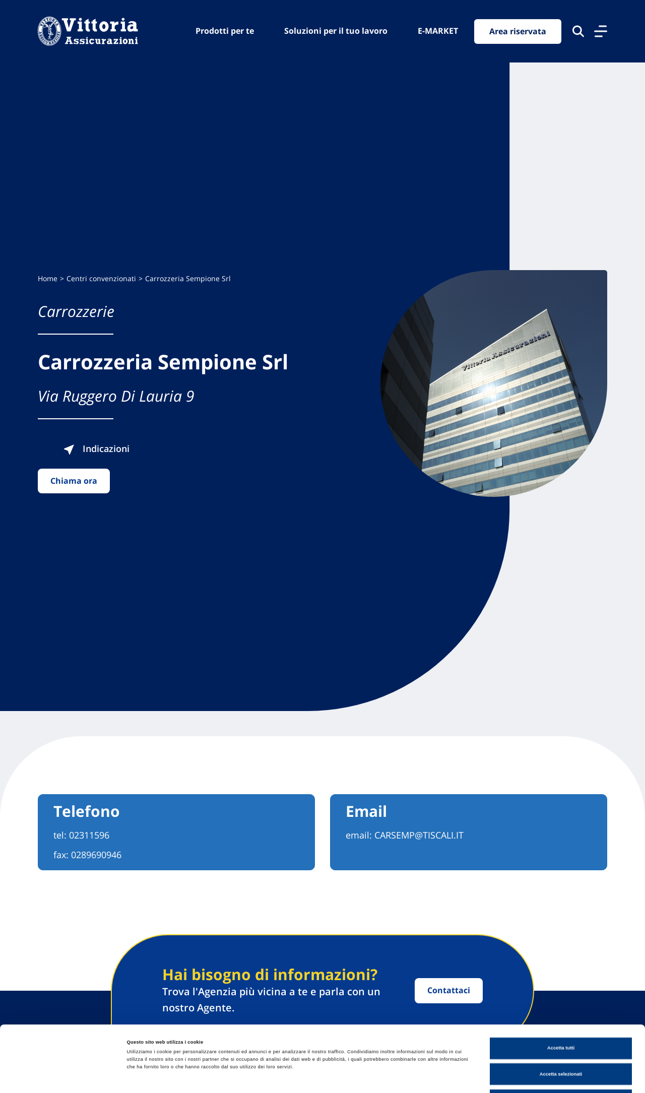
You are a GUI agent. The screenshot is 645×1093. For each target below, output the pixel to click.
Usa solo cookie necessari (560, 1038)
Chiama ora (73, 480)
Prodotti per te (225, 30)
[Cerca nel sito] (578, 31)
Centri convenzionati (101, 278)
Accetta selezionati (561, 1012)
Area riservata (517, 31)
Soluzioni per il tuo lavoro (336, 30)
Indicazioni (96, 448)
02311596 (89, 835)
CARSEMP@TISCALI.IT (419, 835)
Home (47, 278)
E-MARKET (438, 30)
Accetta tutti (560, 986)
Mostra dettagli (419, 1076)
